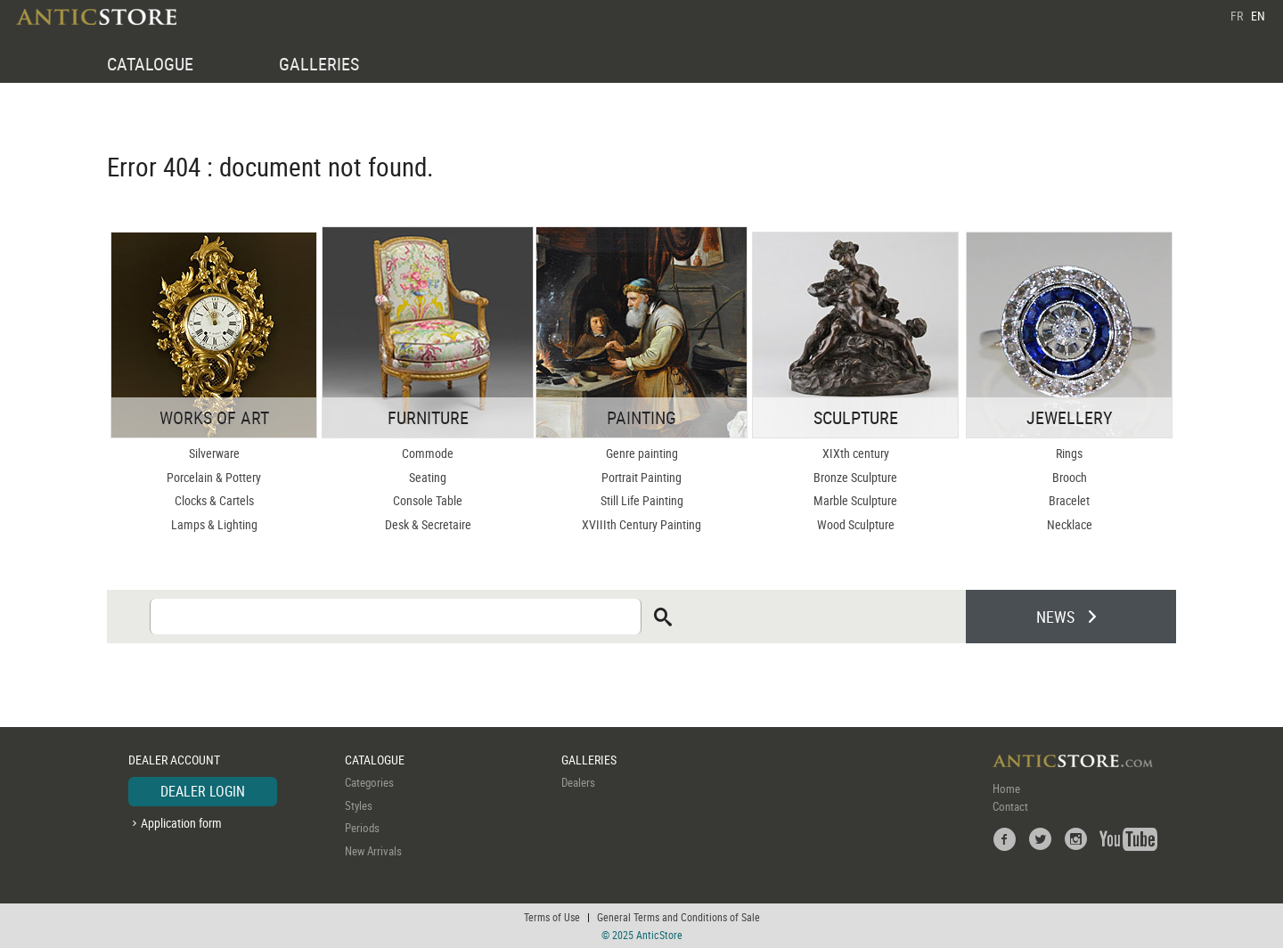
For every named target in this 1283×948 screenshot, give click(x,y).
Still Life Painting (642, 500)
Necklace (1069, 524)
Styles (358, 805)
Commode (428, 453)
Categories (369, 782)
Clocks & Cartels (214, 500)
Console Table (427, 500)
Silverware (214, 453)
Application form (181, 822)
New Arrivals (373, 851)
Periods (362, 828)
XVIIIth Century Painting (641, 524)
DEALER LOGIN (202, 791)
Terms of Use (552, 917)
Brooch (1069, 477)
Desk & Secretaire (428, 524)
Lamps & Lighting (214, 524)
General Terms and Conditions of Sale (678, 917)
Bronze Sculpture (855, 477)
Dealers (578, 782)
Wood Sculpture (856, 524)
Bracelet (1069, 500)
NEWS (1055, 616)
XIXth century (855, 453)
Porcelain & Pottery (214, 477)
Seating (427, 477)
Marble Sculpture (855, 500)
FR (1236, 15)
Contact (1010, 806)
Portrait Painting (641, 477)
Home (1006, 788)
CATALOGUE (150, 64)
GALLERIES (319, 64)
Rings (1069, 453)
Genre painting (642, 453)
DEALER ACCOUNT (174, 759)
